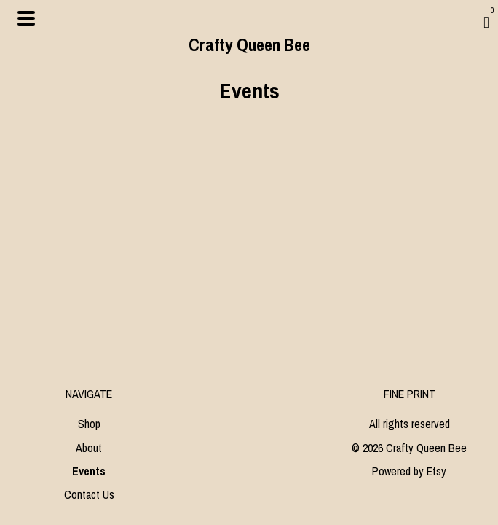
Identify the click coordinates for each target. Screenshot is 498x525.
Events (89, 471)
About (89, 448)
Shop (89, 424)
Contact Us (89, 494)
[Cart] (486, 22)
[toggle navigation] (26, 18)
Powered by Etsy (409, 471)
